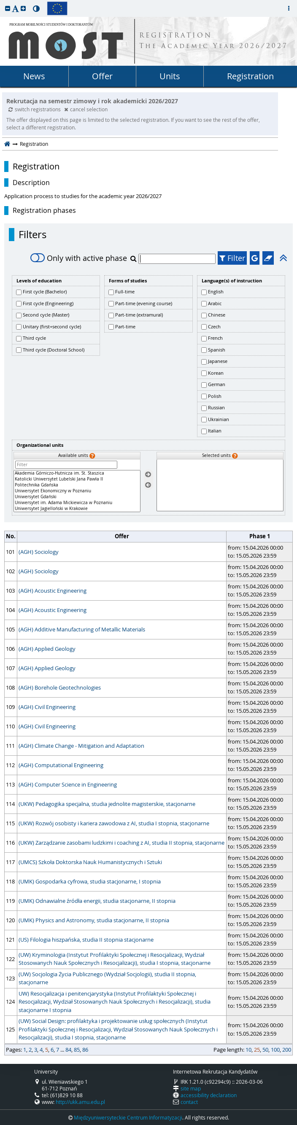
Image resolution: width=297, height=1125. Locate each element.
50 (265, 1049)
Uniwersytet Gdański (77, 497)
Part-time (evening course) (143, 303)
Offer (102, 76)
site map (191, 1088)
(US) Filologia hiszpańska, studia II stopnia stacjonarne (86, 939)
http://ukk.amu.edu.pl (80, 1101)
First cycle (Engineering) (48, 303)
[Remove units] (148, 485)
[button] (7, 8)
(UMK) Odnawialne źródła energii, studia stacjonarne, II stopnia (97, 901)
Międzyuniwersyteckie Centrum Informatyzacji (128, 1117)
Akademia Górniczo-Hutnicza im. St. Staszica (77, 473)
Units (169, 76)
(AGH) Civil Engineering (47, 707)
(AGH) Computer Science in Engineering (68, 784)
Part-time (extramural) (139, 314)
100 (275, 1049)
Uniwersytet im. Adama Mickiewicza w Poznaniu (77, 503)
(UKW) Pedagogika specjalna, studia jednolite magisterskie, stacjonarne (107, 804)
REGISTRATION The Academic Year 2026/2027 (213, 41)
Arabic (214, 303)
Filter (232, 258)
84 (68, 1049)
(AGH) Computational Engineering (61, 765)
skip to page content (2, 2)
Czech (214, 326)
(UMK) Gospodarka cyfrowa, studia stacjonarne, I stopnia (90, 881)
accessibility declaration (209, 1095)
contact (189, 1101)
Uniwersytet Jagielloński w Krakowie (77, 509)
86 (85, 1049)
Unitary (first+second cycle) (52, 326)
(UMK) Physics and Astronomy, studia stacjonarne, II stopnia (94, 920)
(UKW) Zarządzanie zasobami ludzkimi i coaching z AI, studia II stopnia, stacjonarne (121, 842)
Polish (214, 396)
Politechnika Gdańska (77, 485)
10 (248, 1049)
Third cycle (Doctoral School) (53, 349)
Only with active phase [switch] (78, 258)
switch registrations (35, 109)
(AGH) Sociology (39, 552)
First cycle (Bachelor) (45, 291)
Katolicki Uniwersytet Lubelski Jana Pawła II (77, 479)
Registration (250, 76)
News (34, 76)
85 (77, 1049)
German (216, 384)
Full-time (125, 291)
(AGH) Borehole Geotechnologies (60, 687)
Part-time (125, 326)
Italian (214, 430)
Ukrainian (218, 419)
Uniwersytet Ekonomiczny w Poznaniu (77, 491)
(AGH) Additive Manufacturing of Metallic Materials (82, 629)
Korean (216, 373)
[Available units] (77, 491)
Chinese (216, 314)
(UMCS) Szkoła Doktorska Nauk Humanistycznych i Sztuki (90, 862)
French (215, 338)
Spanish (216, 349)
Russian (216, 407)
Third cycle (34, 338)
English (216, 291)
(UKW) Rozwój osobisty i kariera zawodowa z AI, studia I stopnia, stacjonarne (114, 823)
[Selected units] (220, 485)
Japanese (217, 361)
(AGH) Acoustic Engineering (52, 590)
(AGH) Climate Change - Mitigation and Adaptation (81, 745)
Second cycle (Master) (46, 314)
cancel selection (86, 109)
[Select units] (148, 475)
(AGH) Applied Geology (47, 648)
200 (286, 1049)
